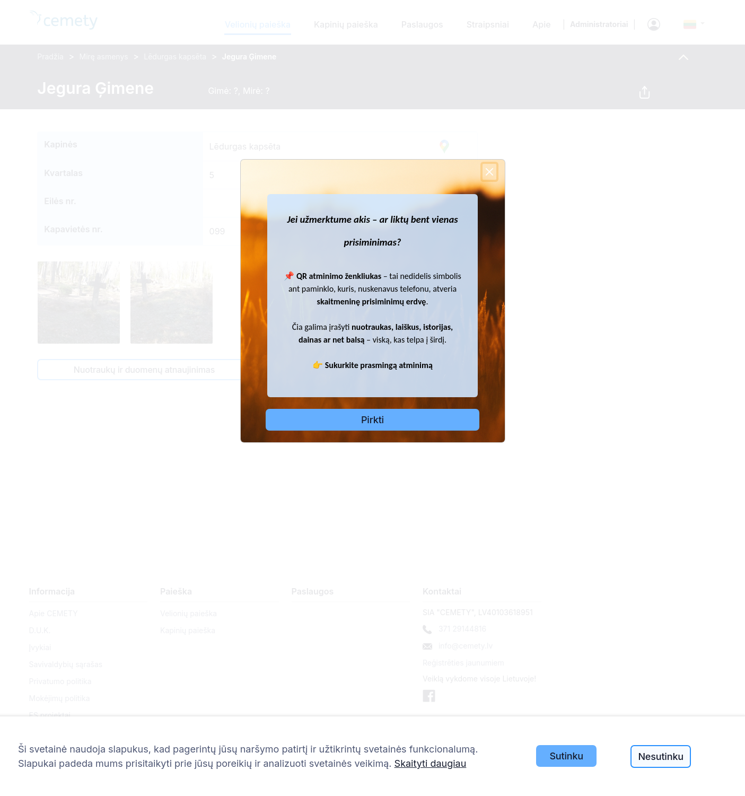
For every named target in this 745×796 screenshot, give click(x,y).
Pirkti (372, 419)
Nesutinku (660, 756)
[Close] (489, 172)
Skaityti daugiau (431, 763)
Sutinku (566, 756)
